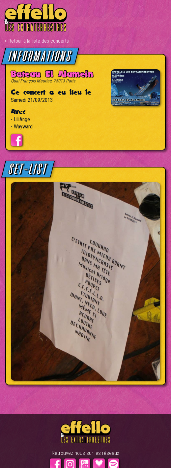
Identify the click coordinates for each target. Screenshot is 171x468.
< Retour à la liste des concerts (36, 41)
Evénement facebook (16, 140)
